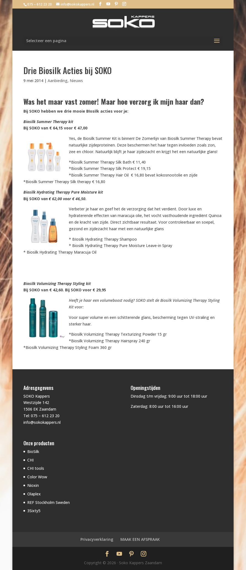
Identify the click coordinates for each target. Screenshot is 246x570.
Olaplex (34, 493)
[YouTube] (108, 4)
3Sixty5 (33, 510)
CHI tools (35, 468)
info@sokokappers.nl (42, 422)
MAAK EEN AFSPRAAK (140, 539)
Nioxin (33, 485)
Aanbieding (57, 80)
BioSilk (33, 451)
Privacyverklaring (96, 539)
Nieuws (76, 80)
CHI (30, 460)
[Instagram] (124, 4)
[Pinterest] (116, 4)
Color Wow (37, 476)
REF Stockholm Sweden (48, 502)
